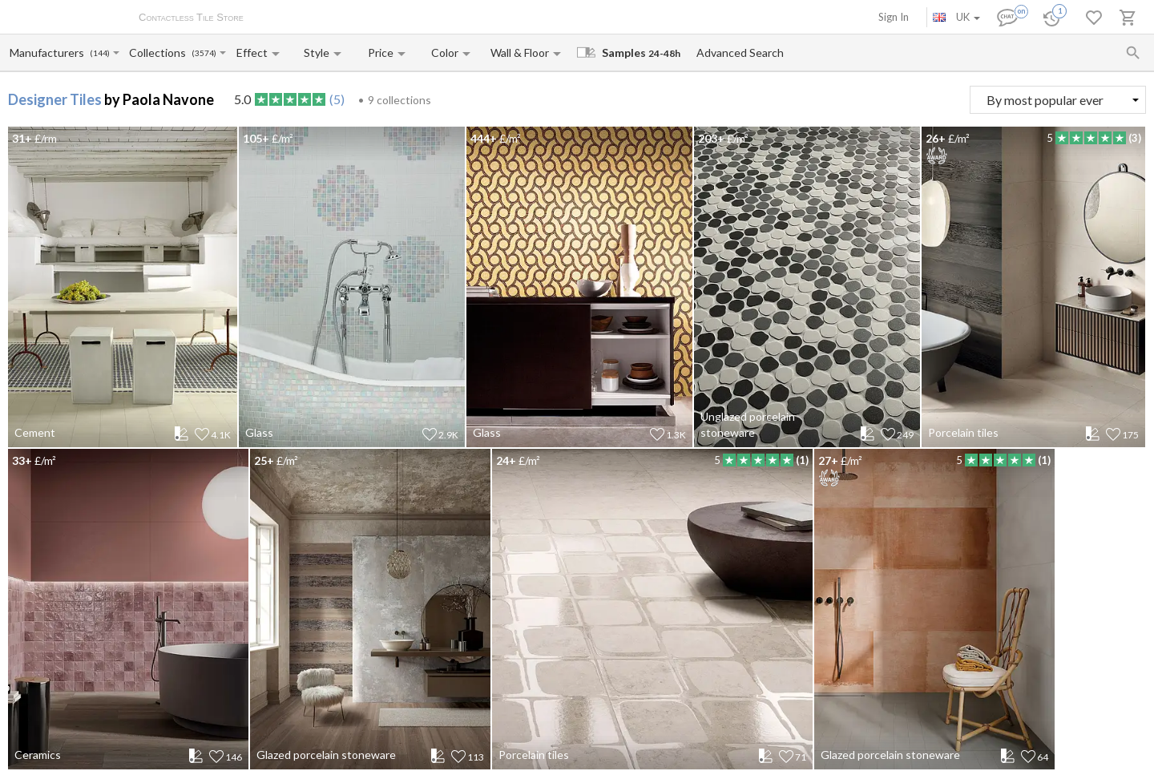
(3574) (204, 53)
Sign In (893, 16)
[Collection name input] (159, 52)
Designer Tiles (55, 99)
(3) (1134, 137)
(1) (802, 460)
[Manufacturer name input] (48, 52)
